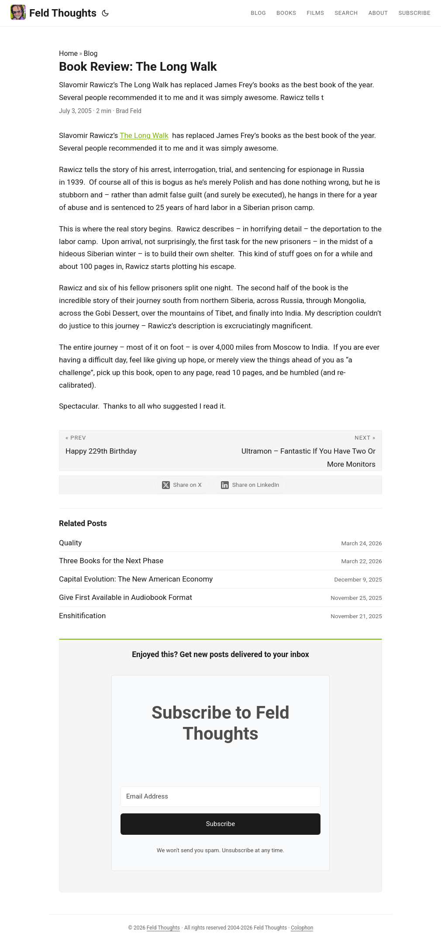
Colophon (302, 928)
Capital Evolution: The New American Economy (136, 579)
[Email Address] (220, 796)
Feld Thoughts (53, 12)
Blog (91, 53)
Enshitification (82, 615)
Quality (70, 542)
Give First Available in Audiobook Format (125, 597)
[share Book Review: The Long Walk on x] (182, 485)
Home (68, 53)
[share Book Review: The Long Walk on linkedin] (250, 485)
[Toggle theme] (105, 13)
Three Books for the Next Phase (111, 560)
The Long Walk (144, 135)
